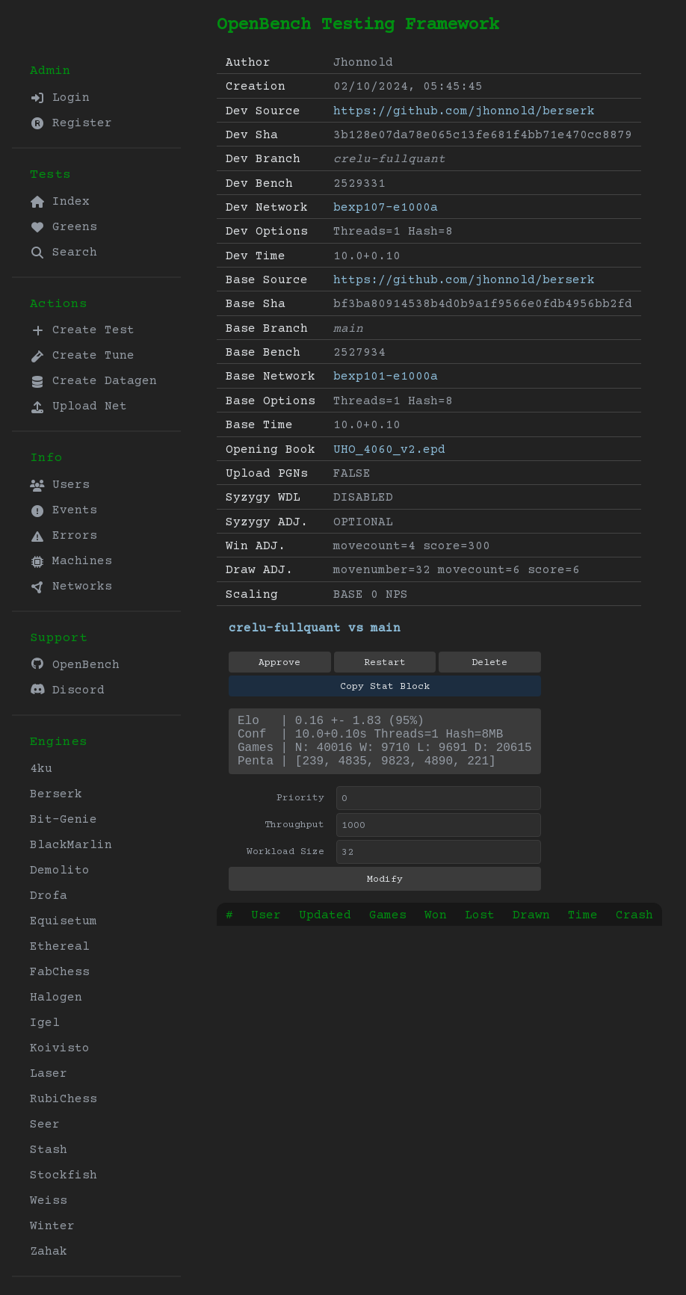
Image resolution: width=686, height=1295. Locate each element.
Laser (48, 1074)
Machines (71, 561)
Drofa (48, 896)
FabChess (60, 972)
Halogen (56, 997)
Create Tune (82, 355)
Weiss (48, 1201)
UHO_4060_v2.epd (389, 450)
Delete (489, 663)
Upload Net (78, 406)
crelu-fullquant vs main (315, 628)
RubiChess (63, 1099)
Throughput (294, 837)
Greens (63, 227)
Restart (385, 663)
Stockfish (63, 1175)
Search (63, 252)
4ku (41, 769)
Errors (63, 536)
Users (60, 485)
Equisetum (63, 921)
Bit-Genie (63, 819)
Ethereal (60, 947)
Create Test (82, 330)
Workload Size (285, 864)
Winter (52, 1226)
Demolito (60, 870)
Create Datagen (93, 381)
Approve (279, 663)
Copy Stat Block (385, 687)
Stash (48, 1150)
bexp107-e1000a (385, 207)
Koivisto (60, 1048)
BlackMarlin (71, 845)
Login (60, 98)
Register (71, 123)
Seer (45, 1124)
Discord (67, 690)
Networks (71, 586)
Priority (300, 810)
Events (63, 510)
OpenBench (75, 665)
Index (60, 201)
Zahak (48, 1251)
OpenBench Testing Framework (358, 25)
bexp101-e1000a (385, 376)
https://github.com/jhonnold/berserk (464, 111)
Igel (45, 1023)
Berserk (56, 794)
